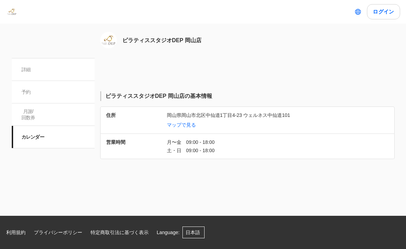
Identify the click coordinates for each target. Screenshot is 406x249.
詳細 (26, 69)
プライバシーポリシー (58, 232)
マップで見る (181, 125)
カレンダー (33, 137)
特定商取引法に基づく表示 (120, 232)
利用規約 (16, 232)
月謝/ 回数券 (28, 114)
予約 (26, 92)
